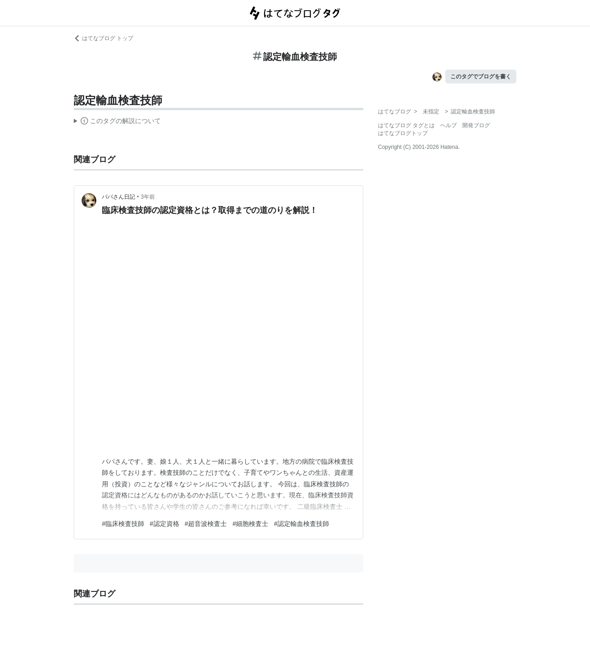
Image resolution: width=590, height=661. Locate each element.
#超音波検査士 (206, 523)
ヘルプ (448, 125)
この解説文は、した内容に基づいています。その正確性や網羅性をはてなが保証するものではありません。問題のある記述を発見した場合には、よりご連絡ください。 (117, 122)
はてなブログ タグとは (406, 125)
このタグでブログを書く (480, 76)
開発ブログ (476, 125)
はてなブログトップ (403, 133)
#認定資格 (164, 523)
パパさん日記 (118, 197)
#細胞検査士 (250, 523)
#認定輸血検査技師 (301, 523)
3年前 (148, 197)
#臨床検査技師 (123, 523)
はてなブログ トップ (103, 38)
